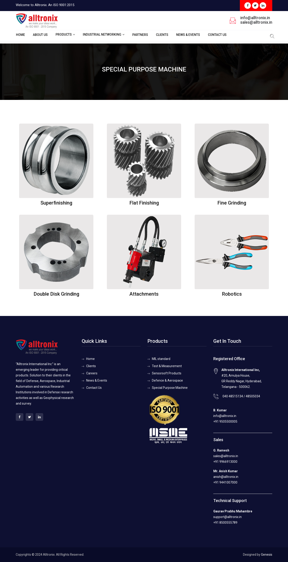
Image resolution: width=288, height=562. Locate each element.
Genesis (266, 554)
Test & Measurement (167, 366)
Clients (162, 35)
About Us (40, 35)
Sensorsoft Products (166, 373)
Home (20, 35)
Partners (140, 35)
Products (64, 34)
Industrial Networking (102, 34)
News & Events (188, 35)
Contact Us (217, 35)
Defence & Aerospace (167, 380)
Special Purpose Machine (170, 387)
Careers (91, 373)
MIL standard (161, 359)
